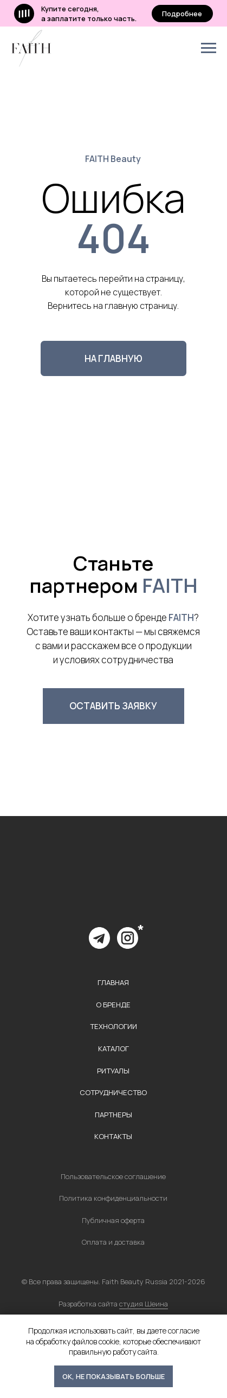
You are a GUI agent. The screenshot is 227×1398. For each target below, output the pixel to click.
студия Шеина (143, 1304)
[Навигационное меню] (208, 48)
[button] (114, 705)
